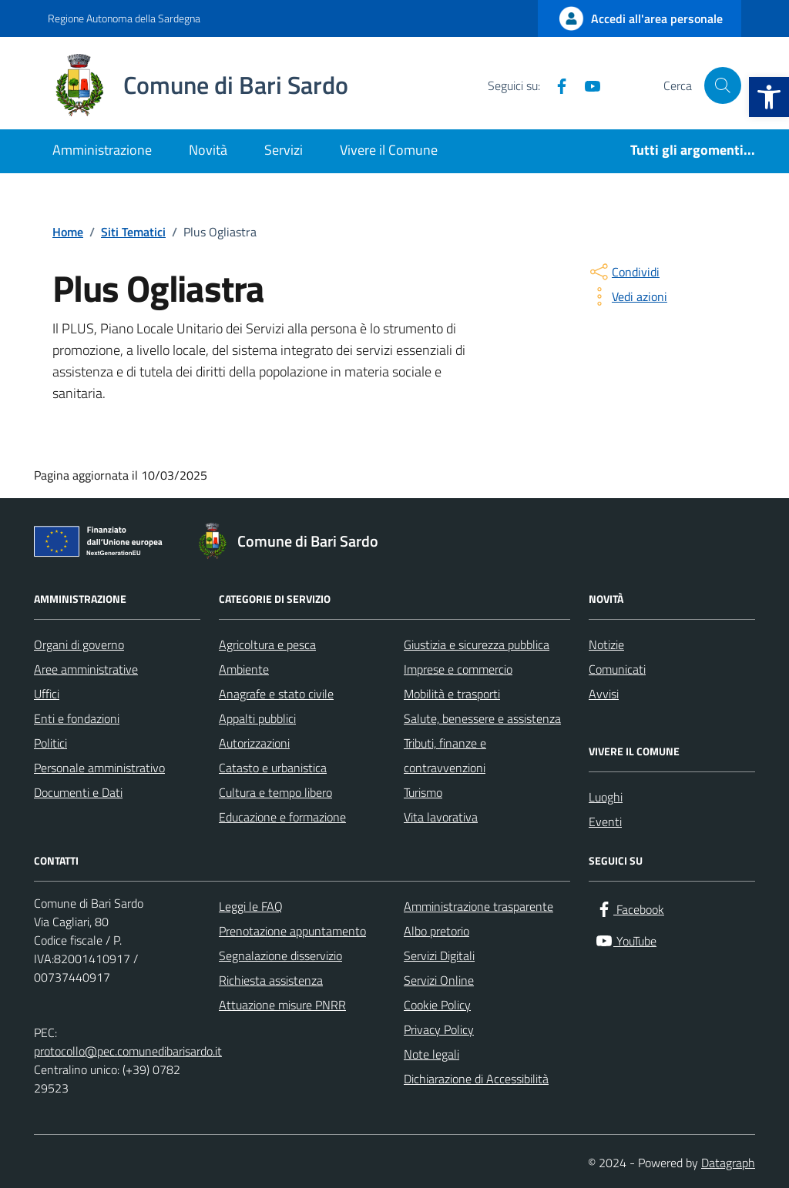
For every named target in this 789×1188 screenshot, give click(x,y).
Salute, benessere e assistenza (482, 718)
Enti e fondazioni (76, 718)
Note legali (431, 1054)
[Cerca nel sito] (722, 85)
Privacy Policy (439, 1029)
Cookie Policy (437, 1005)
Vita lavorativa (441, 817)
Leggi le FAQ (251, 906)
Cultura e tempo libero (275, 792)
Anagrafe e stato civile (276, 693)
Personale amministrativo (99, 767)
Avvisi (604, 693)
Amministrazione (102, 149)
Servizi (283, 149)
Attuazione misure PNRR (282, 1005)
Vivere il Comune (389, 149)
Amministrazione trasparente (478, 906)
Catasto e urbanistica (273, 767)
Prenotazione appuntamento (292, 931)
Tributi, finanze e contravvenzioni (445, 755)
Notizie (606, 644)
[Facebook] (555, 85)
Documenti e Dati (78, 792)
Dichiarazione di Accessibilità (476, 1078)
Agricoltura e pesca (267, 644)
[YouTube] (586, 85)
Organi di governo (79, 644)
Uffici (46, 693)
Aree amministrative (86, 669)
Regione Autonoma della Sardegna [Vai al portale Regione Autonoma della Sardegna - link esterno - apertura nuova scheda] (124, 18)
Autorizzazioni (254, 743)
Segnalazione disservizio (280, 955)
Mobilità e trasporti (452, 693)
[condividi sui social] (623, 271)
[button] (769, 97)
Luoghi (606, 797)
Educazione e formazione (282, 817)
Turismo (423, 792)
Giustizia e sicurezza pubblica (476, 644)
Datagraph (728, 1162)
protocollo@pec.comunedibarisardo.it (128, 1051)
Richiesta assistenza (271, 980)
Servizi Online (439, 980)
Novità (208, 149)
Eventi (605, 821)
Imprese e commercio (458, 669)
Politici (50, 743)
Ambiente (244, 669)
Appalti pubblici (257, 718)
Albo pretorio (436, 931)
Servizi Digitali (439, 955)
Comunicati (617, 669)
